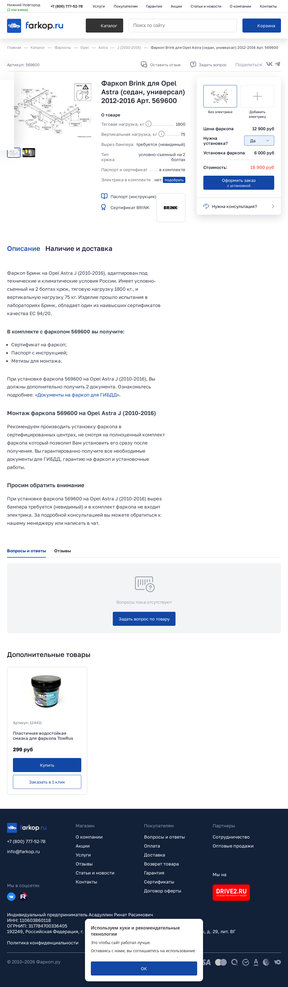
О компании (89, 837)
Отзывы (84, 864)
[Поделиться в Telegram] (277, 64)
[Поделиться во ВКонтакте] (269, 64)
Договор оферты (162, 891)
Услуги (83, 855)
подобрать (174, 180)
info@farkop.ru (23, 851)
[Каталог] (104, 26)
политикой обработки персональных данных (134, 956)
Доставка (154, 855)
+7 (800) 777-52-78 (67, 6)
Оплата (152, 846)
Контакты (86, 882)
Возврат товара (161, 864)
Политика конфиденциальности (42, 942)
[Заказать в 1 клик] (47, 782)
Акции (83, 846)
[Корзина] (261, 26)
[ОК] (144, 968)
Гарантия (154, 873)
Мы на (219, 874)
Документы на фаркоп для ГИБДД (77, 395)
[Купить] (47, 765)
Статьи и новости (95, 873)
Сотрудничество (231, 837)
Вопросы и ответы (164, 837)
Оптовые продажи (233, 846)
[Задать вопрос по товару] (144, 619)
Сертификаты (159, 882)
